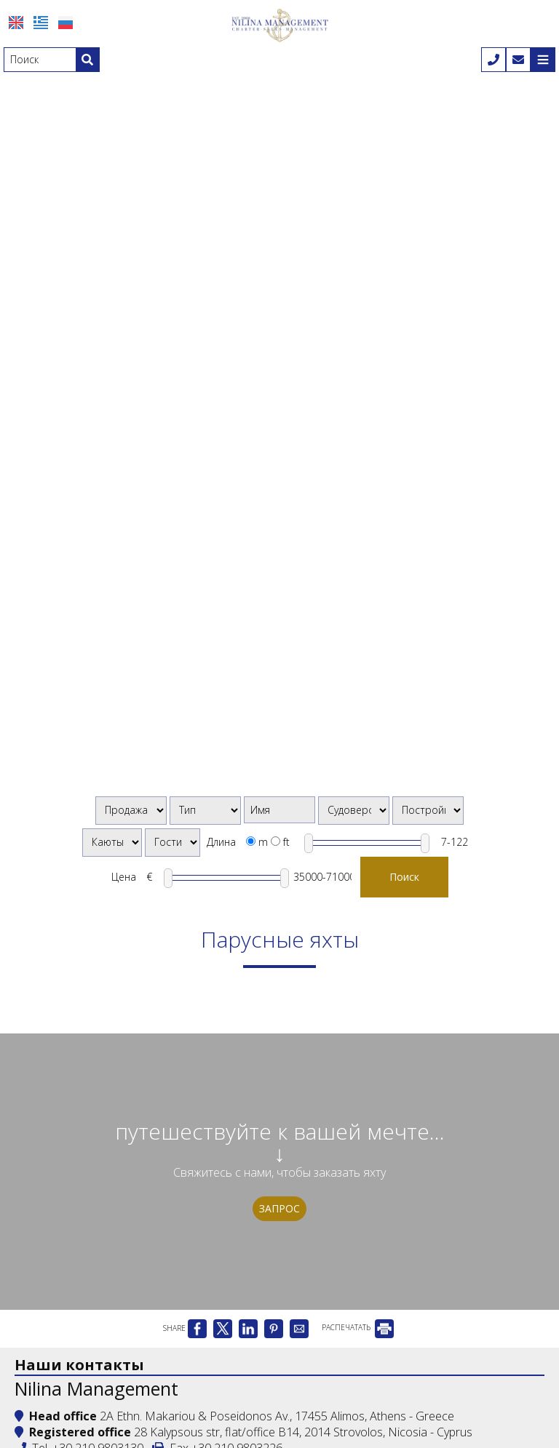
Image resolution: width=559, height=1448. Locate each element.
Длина (221, 842)
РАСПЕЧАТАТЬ (358, 1327)
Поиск (404, 877)
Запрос (279, 1208)
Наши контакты (79, 1365)
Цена (123, 877)
